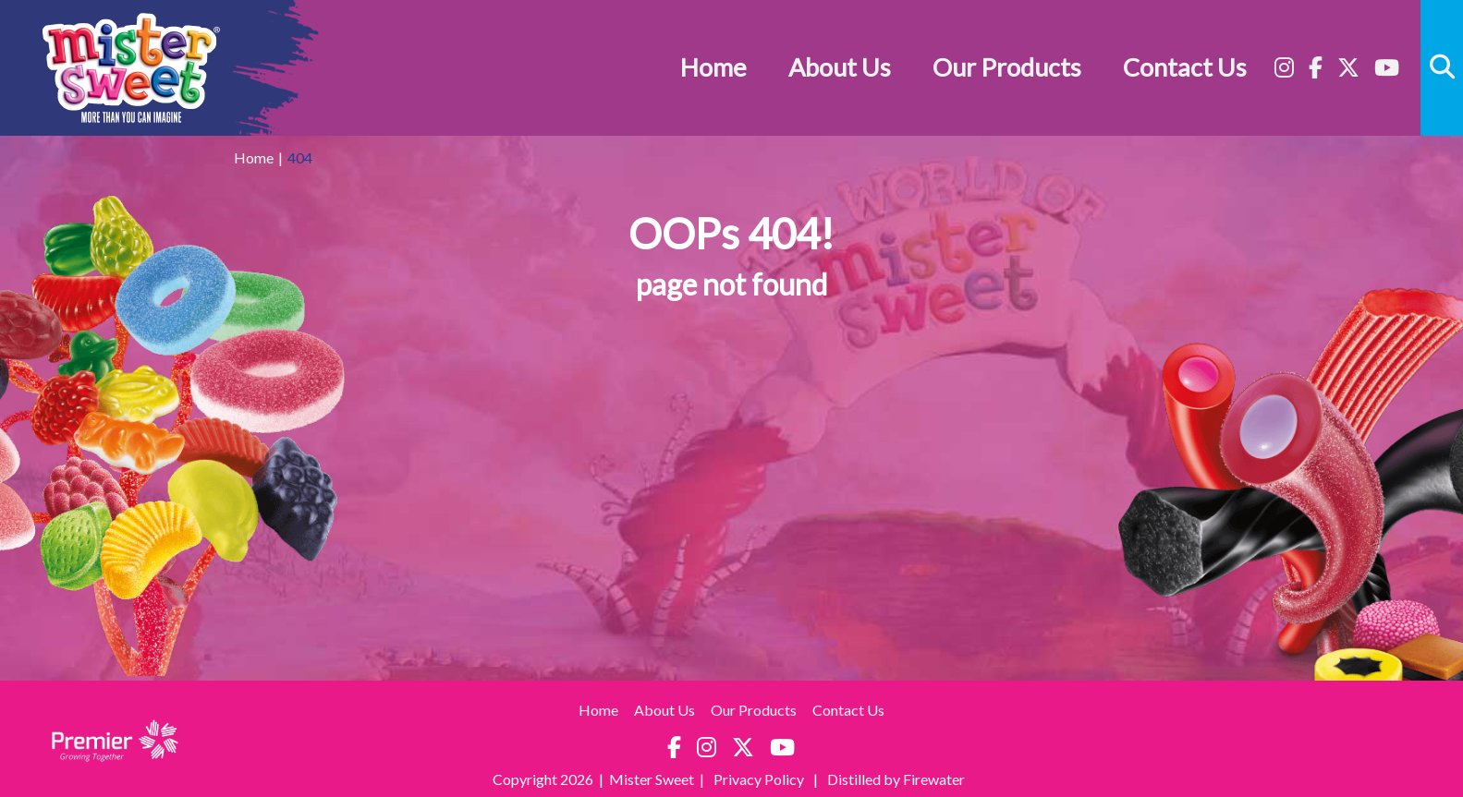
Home (713, 67)
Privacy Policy (760, 779)
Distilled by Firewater (896, 779)
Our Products (1007, 67)
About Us (839, 67)
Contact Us (1185, 67)
